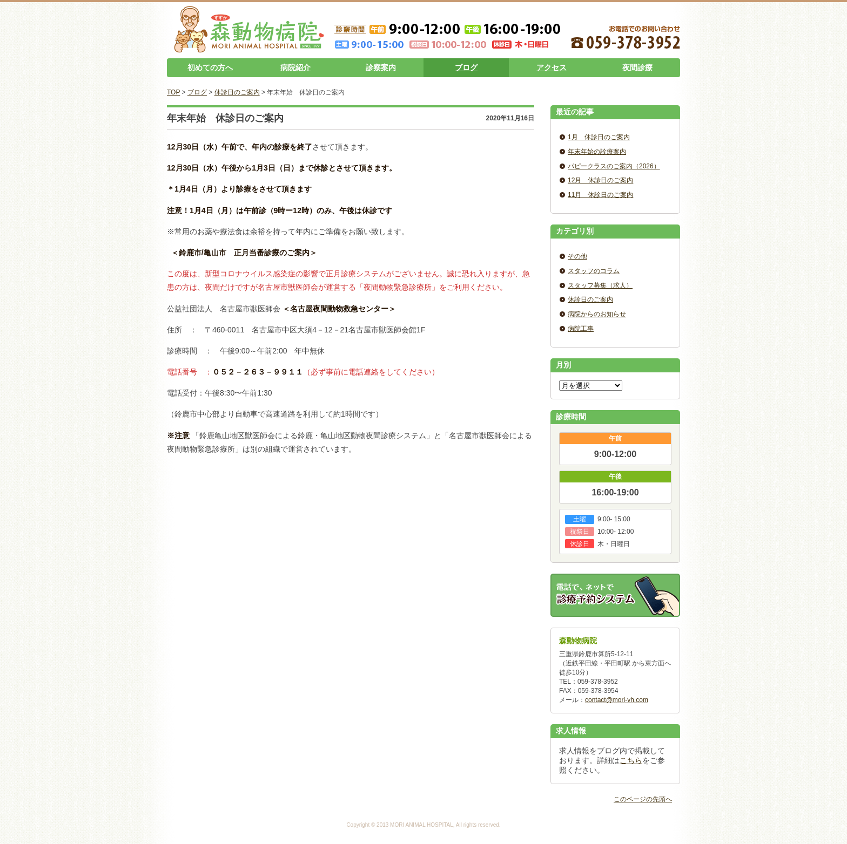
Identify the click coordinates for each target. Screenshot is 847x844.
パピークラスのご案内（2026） (614, 166)
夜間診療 (637, 67)
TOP (173, 92)
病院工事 (581, 328)
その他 (577, 256)
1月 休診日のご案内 (599, 137)
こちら (631, 760)
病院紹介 (295, 67)
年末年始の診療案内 (597, 151)
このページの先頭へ (643, 799)
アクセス (551, 67)
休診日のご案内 (237, 92)
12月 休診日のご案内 (600, 180)
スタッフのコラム (594, 271)
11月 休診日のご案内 (600, 195)
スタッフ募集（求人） (600, 285)
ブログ (466, 67)
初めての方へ (210, 67)
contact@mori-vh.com (616, 700)
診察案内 (381, 67)
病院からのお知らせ (597, 314)
